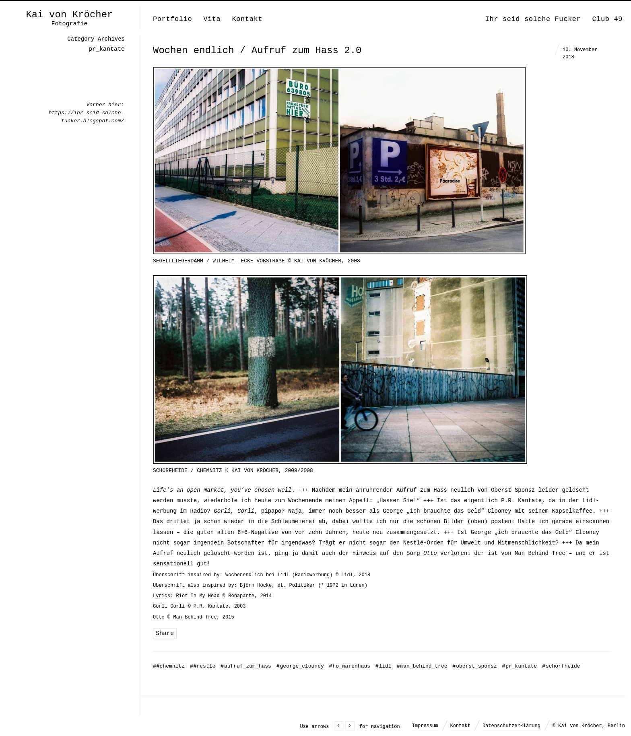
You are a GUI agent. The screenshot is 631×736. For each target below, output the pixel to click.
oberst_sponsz (474, 666)
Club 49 (607, 19)
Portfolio (172, 19)
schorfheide (561, 666)
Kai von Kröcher (69, 15)
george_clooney (300, 666)
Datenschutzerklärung (511, 726)
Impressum (425, 726)
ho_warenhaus (349, 666)
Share (165, 633)
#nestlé (202, 666)
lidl (383, 666)
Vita (212, 19)
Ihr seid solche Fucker (533, 19)
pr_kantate (519, 666)
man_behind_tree (422, 666)
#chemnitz (169, 666)
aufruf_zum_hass (246, 666)
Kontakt (247, 19)
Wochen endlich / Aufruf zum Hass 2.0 (257, 50)
